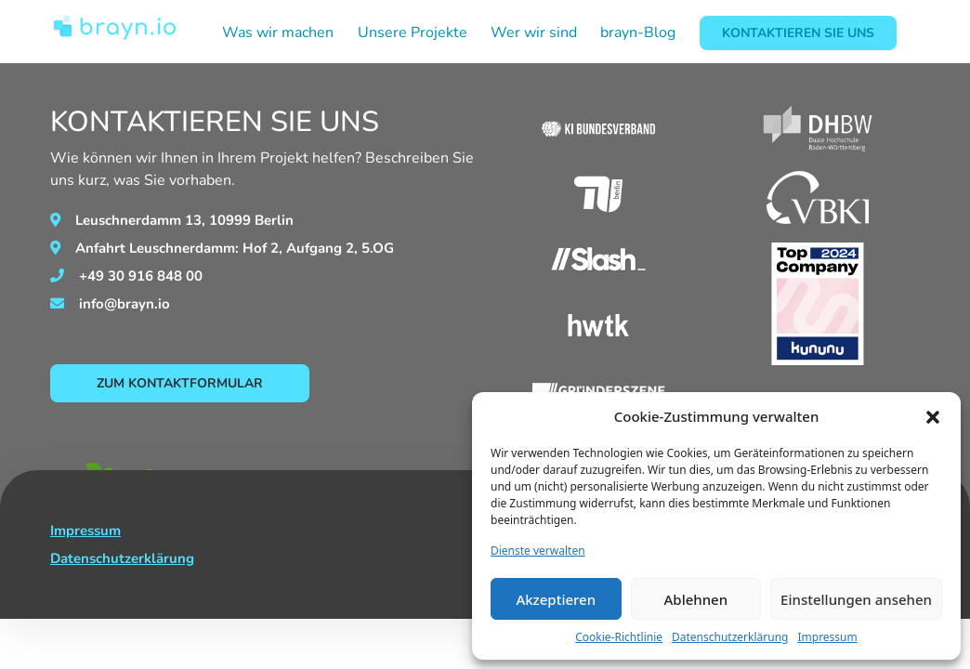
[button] (933, 416)
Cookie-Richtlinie (618, 637)
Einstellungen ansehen (856, 599)
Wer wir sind (534, 32)
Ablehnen (696, 599)
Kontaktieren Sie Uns (798, 33)
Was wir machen (278, 32)
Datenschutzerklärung (730, 637)
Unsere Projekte (412, 32)
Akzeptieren (556, 599)
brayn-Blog (637, 32)
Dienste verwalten (538, 550)
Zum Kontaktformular (180, 383)
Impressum (827, 637)
